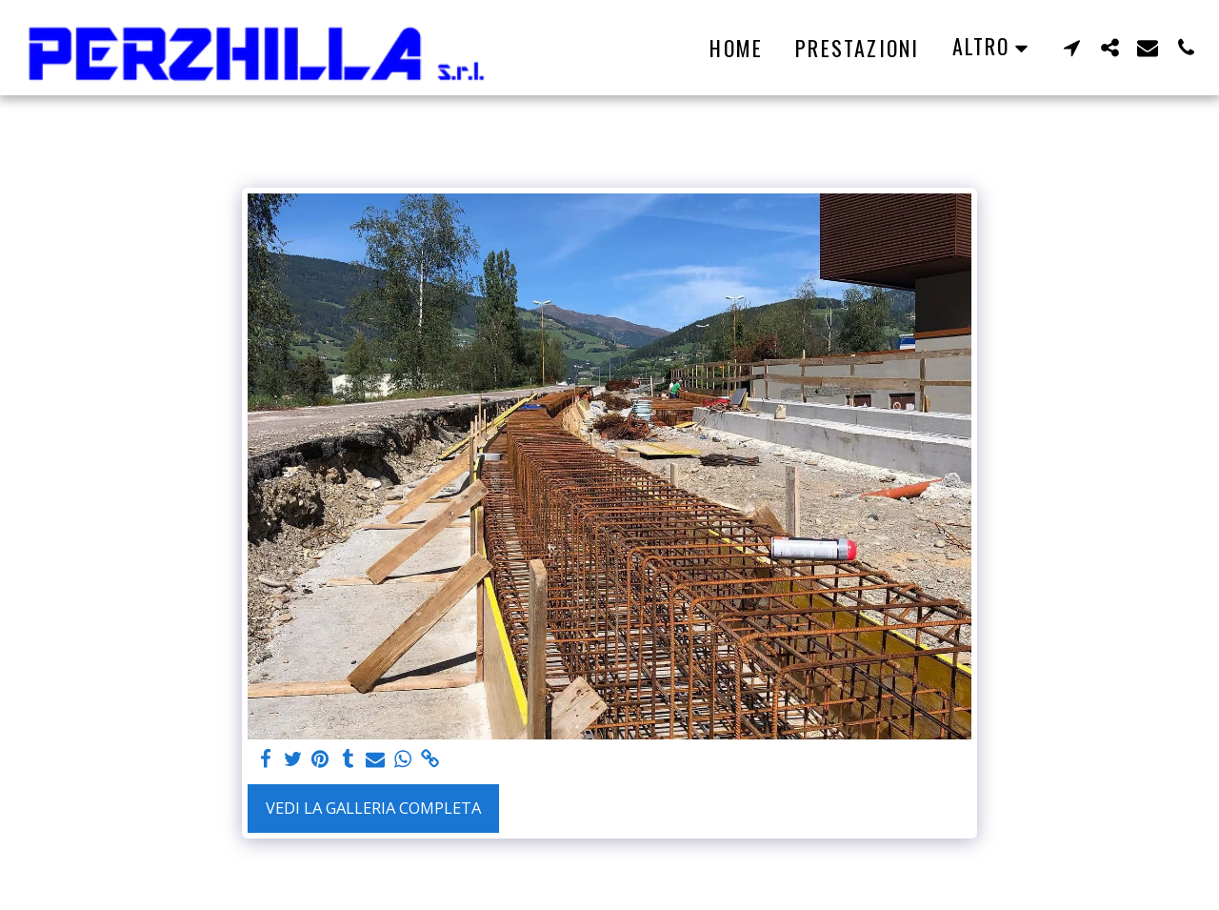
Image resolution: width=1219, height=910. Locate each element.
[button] (1071, 47)
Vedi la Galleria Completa (373, 808)
